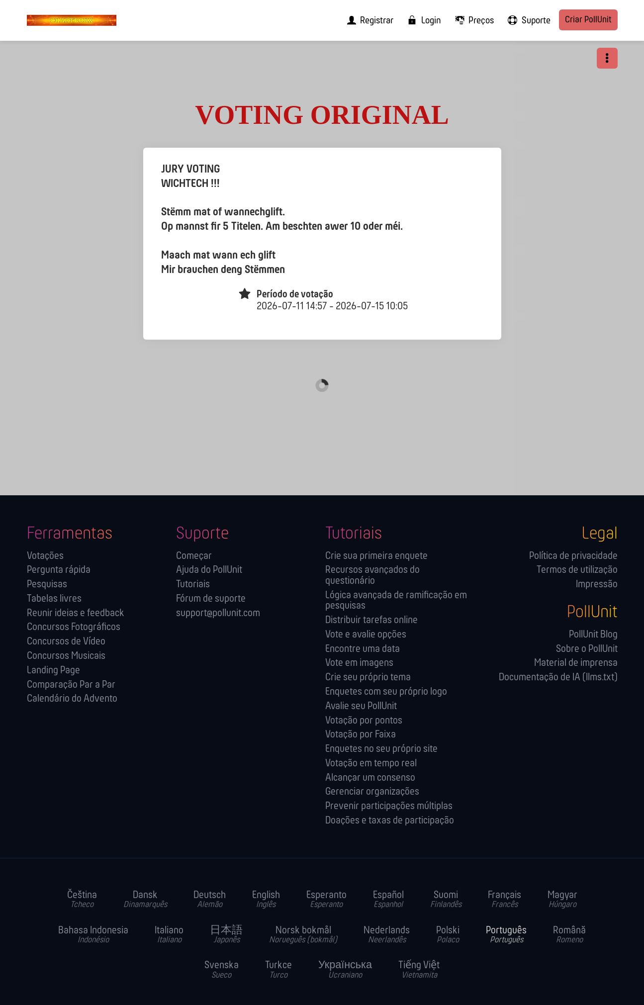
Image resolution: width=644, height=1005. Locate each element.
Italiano (169, 935)
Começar (194, 556)
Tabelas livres (54, 599)
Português (506, 935)
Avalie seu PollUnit (361, 706)
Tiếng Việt (419, 970)
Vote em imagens (359, 663)
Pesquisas (47, 584)
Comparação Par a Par (71, 685)
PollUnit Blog (593, 635)
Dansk (145, 900)
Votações (45, 556)
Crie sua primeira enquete (376, 556)
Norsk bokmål (303, 935)
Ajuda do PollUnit (209, 570)
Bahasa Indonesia (93, 935)
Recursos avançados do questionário (372, 575)
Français (504, 900)
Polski (448, 935)
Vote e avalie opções (365, 635)
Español (388, 900)
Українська (345, 970)
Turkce (278, 970)
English (266, 900)
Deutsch (209, 900)
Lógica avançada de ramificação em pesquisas (396, 601)
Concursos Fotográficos (73, 627)
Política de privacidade (573, 556)
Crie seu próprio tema (368, 677)
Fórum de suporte (211, 599)
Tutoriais (193, 584)
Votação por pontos (363, 721)
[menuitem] (367, 20)
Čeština (82, 900)
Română (569, 935)
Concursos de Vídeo (66, 642)
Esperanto (326, 900)
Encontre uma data (362, 649)
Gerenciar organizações (372, 792)
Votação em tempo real (371, 763)
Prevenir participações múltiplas (389, 806)
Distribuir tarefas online (371, 620)
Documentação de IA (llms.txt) (558, 677)
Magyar (562, 900)
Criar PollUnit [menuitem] (588, 20)
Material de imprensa (576, 663)
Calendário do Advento (72, 699)
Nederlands (387, 935)
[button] (607, 58)
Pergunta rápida (59, 570)
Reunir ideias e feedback (75, 613)
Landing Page (53, 670)
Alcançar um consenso (370, 778)
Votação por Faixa (360, 735)
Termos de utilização (577, 570)
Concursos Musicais (66, 656)
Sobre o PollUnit (587, 649)
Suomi (445, 900)
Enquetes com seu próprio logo (386, 692)
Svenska (221, 970)
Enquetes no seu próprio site (381, 749)
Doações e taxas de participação (389, 821)
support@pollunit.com (218, 613)
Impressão (597, 584)
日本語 (226, 935)
